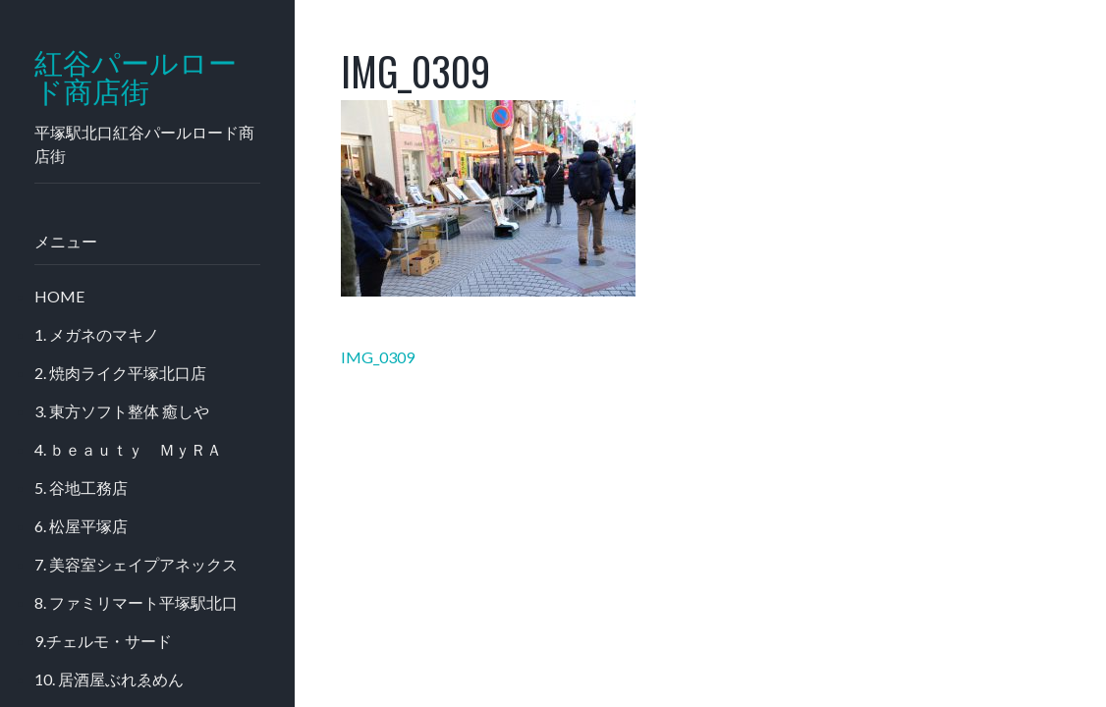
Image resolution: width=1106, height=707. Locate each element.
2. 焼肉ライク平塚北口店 (120, 372)
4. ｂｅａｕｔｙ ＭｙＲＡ (128, 449)
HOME (59, 296)
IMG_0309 (378, 357)
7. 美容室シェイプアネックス (136, 564)
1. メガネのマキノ (96, 334)
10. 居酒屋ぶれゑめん (109, 679)
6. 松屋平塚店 (81, 526)
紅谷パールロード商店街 (135, 77)
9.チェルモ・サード (103, 640)
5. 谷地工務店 (81, 487)
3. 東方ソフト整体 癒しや (121, 411)
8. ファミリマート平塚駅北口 (136, 602)
